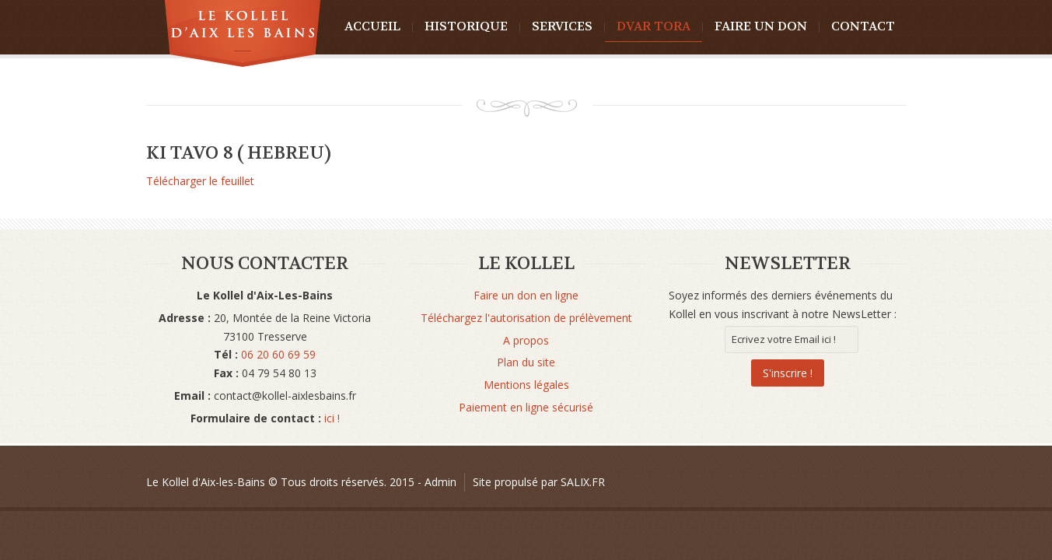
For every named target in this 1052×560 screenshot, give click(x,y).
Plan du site (526, 362)
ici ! (330, 418)
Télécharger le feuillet (200, 180)
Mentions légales (526, 384)
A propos (526, 340)
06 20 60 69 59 (278, 354)
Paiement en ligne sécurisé (526, 407)
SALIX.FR (583, 481)
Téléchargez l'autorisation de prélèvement (526, 317)
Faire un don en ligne (526, 295)
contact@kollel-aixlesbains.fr (285, 395)
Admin (440, 481)
